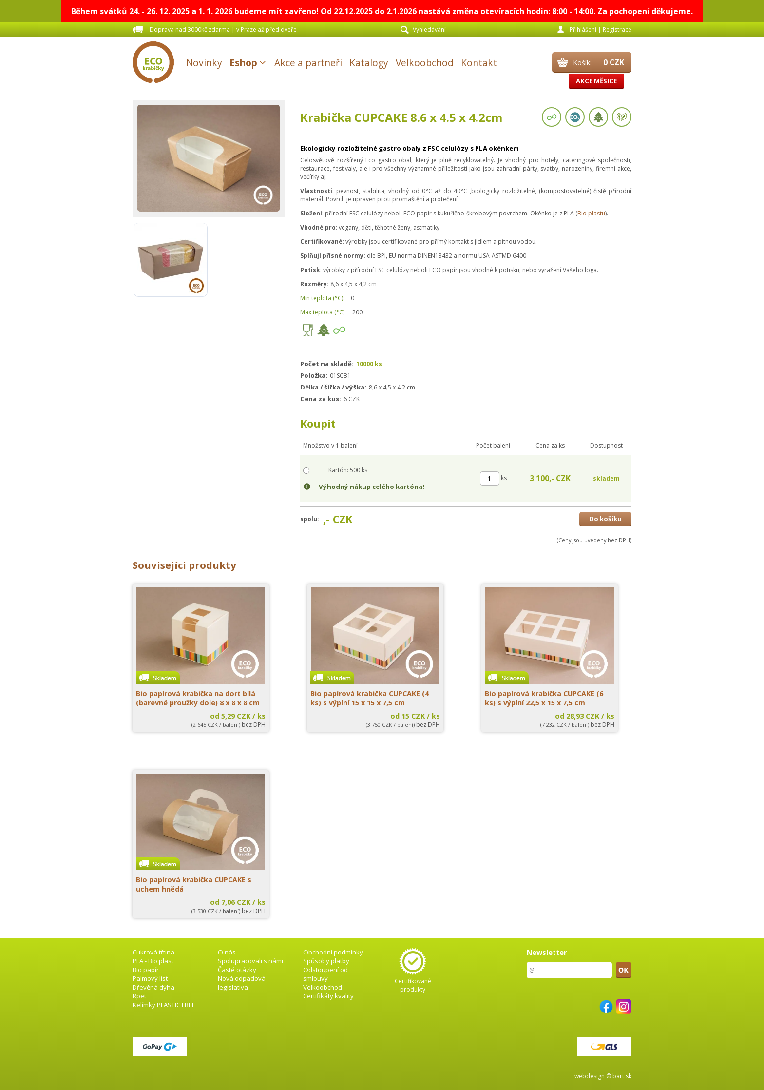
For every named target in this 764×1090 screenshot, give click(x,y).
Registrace (617, 29)
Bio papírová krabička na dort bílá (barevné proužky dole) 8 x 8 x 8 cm (198, 698)
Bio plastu (591, 213)
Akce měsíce (596, 81)
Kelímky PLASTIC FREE (164, 1004)
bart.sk (621, 1076)
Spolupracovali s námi (250, 960)
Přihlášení (583, 29)
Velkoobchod (425, 62)
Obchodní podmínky (333, 952)
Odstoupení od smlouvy (325, 974)
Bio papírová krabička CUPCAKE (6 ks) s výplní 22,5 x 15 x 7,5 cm (544, 698)
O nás (227, 952)
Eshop (243, 62)
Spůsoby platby (326, 960)
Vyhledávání (429, 29)
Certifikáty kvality (328, 996)
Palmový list (150, 978)
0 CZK (613, 62)
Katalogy (368, 62)
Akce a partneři (308, 62)
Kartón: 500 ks (347, 470)
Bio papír (146, 969)
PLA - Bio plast (153, 960)
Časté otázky (237, 969)
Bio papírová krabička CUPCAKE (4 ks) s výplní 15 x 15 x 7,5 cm (369, 698)
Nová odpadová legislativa (242, 983)
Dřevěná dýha (153, 987)
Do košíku (605, 518)
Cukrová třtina (153, 952)
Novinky (204, 62)
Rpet (139, 996)
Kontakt (479, 62)
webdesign (589, 1076)
